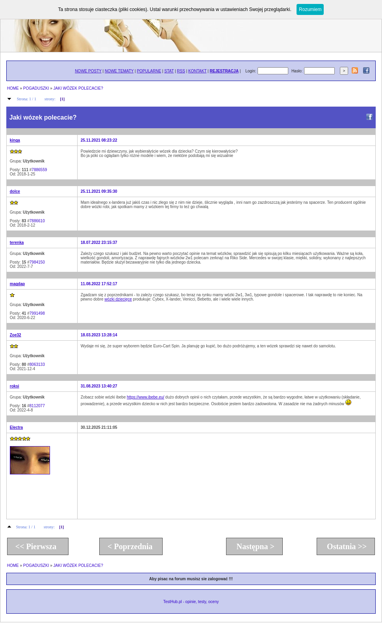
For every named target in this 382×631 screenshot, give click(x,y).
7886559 (39, 170)
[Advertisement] (126, 475)
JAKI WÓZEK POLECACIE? (78, 88)
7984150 (37, 262)
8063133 (37, 364)
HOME (13, 88)
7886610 (37, 221)
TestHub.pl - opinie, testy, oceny (191, 602)
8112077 (37, 406)
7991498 (37, 313)
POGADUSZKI (36, 88)
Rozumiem (310, 9)
